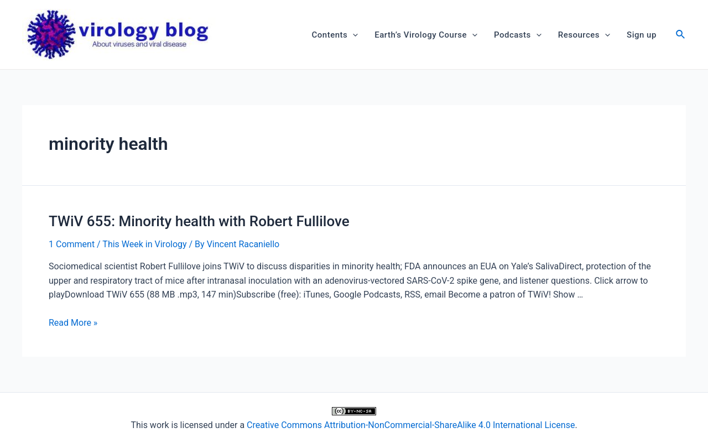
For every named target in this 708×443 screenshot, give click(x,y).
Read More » (73, 322)
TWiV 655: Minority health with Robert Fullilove (199, 221)
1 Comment (72, 244)
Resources (584, 35)
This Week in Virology (144, 244)
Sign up (642, 35)
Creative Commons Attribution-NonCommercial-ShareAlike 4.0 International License (411, 425)
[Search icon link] (681, 35)
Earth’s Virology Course (425, 35)
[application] (352, 35)
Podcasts (518, 35)
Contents (335, 35)
